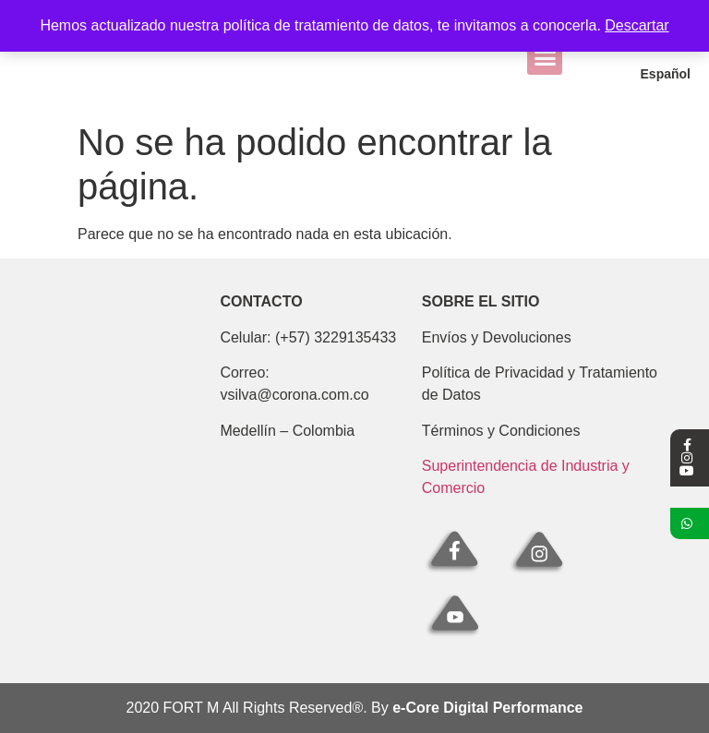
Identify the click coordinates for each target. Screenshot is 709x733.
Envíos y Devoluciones (496, 337)
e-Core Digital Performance (487, 707)
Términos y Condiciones (501, 431)
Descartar (636, 25)
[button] (544, 59)
